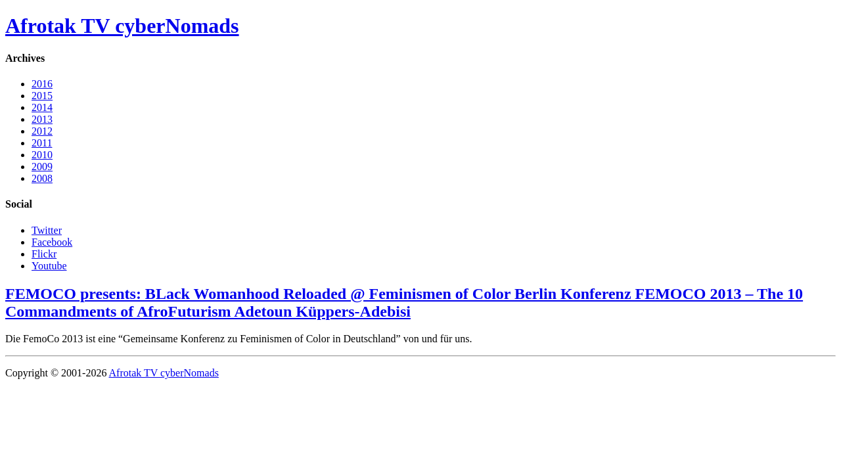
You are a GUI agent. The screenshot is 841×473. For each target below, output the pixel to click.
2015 (42, 95)
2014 (42, 107)
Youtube (49, 265)
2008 (42, 178)
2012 (42, 131)
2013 (42, 119)
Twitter (47, 230)
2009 (42, 166)
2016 (42, 83)
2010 (42, 154)
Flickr (44, 253)
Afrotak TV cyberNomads (122, 25)
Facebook (52, 242)
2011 (42, 142)
